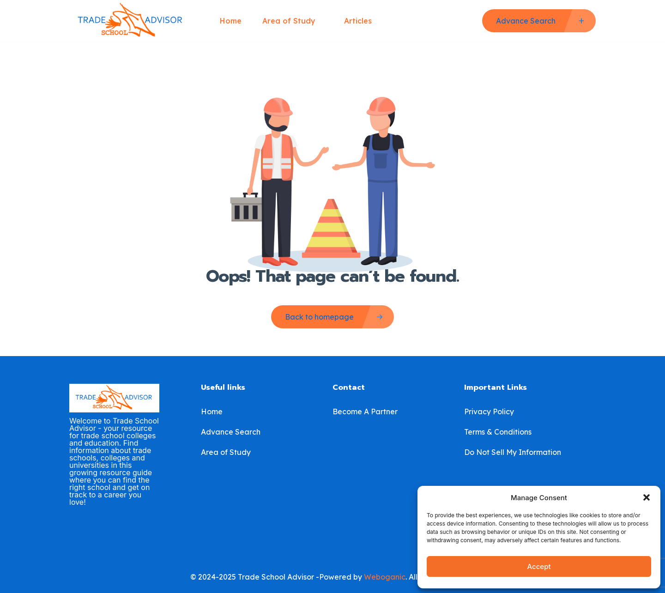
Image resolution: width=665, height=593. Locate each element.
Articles (358, 20)
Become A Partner (365, 411)
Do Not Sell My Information (512, 452)
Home (231, 20)
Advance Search (230, 431)
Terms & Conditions (498, 431)
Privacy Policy (489, 411)
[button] (646, 497)
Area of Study (292, 20)
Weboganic (384, 576)
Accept (538, 566)
